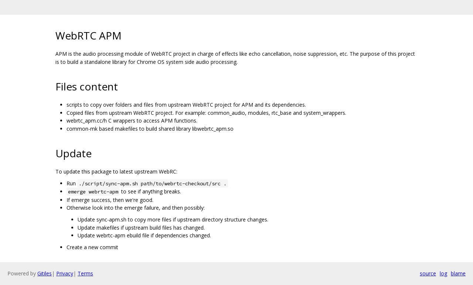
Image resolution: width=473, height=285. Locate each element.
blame (458, 273)
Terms (85, 273)
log (443, 273)
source (428, 273)
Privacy (64, 273)
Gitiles (44, 273)
